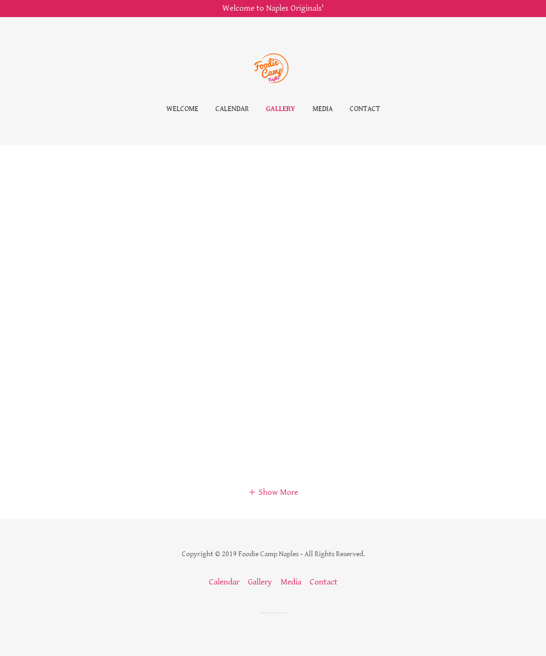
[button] (273, 492)
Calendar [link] (232, 109)
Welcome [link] (182, 109)
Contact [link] (365, 109)
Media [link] (322, 109)
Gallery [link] (280, 109)
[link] (273, 68)
